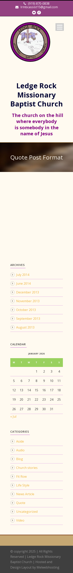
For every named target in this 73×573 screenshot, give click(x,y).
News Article (25, 494)
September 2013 (28, 318)
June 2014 (23, 283)
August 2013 (25, 327)
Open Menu (59, 27)
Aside (20, 441)
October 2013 (26, 310)
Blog (19, 459)
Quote (20, 503)
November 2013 (28, 301)
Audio (20, 450)
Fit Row (21, 476)
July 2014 (22, 275)
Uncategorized (27, 511)
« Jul (13, 416)
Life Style (22, 485)
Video (20, 520)
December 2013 (27, 292)
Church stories (27, 468)
